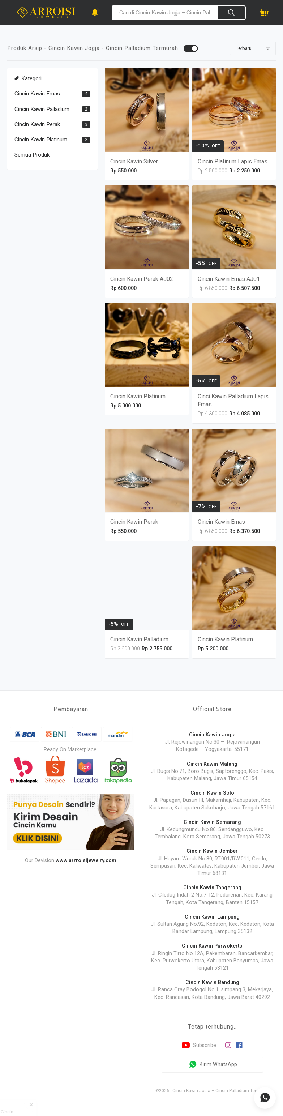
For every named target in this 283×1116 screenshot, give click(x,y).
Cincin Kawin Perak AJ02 (141, 278)
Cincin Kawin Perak (37, 124)
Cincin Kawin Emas (37, 93)
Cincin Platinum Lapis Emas (232, 161)
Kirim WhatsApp (212, 1065)
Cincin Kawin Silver (134, 161)
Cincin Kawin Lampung (212, 917)
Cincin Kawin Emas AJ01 (229, 278)
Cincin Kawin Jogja (212, 735)
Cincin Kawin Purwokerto (212, 946)
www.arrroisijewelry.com (86, 861)
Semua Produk (32, 154)
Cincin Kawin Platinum (40, 139)
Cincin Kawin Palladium (41, 109)
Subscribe (198, 1045)
